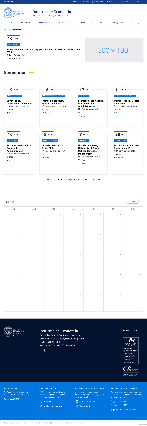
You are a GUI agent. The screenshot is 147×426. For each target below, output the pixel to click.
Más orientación (85, 406)
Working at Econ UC (119, 23)
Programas (44, 23)
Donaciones (112, 2)
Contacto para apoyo (87, 401)
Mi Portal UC (126, 2)
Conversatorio (13, 44)
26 (61, 179)
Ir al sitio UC (8, 2)
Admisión (74, 2)
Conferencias (120, 140)
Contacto (99, 23)
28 (69, 179)
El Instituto (25, 23)
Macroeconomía (14, 96)
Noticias (83, 23)
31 (79, 179)
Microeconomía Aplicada (53, 96)
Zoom (11, 113)
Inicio (10, 23)
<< (48, 179)
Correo (139, 2)
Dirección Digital (44, 423)
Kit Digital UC (79, 423)
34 (89, 179)
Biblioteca (98, 2)
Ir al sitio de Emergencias (52, 406)
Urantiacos (22, 423)
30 (75, 179)
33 (86, 179)
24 (54, 179)
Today (132, 201)
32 (82, 179)
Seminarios (84, 96)
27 (65, 179)
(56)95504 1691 (120, 401)
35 (93, 179)
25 (58, 179)
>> (99, 179)
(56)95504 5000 (49, 401)
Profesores (65, 23)
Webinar (119, 158)
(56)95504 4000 (13, 399)
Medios (87, 2)
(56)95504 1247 (120, 405)
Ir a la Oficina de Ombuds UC (125, 409)
